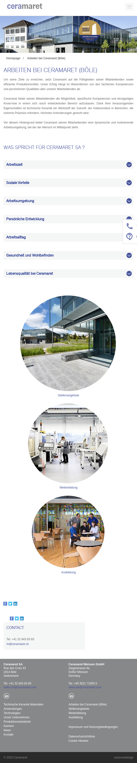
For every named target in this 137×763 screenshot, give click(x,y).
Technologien (12, 713)
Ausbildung (68, 572)
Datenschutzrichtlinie (81, 736)
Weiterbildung (68, 487)
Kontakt (8, 734)
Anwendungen (13, 708)
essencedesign (123, 757)
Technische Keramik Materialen (24, 704)
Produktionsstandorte (17, 721)
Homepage (13, 58)
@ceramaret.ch (19, 644)
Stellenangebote (68, 395)
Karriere (9, 726)
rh (7, 644)
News (7, 730)
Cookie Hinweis (78, 740)
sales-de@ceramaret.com (85, 687)
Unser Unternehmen (16, 717)
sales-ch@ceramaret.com (20, 687)
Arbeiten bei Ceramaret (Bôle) (46, 58)
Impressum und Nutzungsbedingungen (93, 727)
